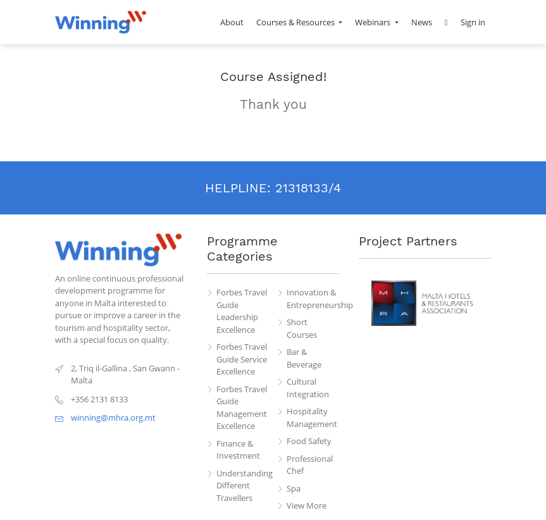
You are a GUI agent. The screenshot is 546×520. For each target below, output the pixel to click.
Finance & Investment (238, 450)
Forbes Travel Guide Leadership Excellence (241, 311)
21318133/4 (308, 187)
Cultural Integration (308, 388)
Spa (294, 488)
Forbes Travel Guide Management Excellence (241, 407)
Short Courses (302, 328)
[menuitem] (232, 22)
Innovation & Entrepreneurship (313, 299)
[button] (446, 22)
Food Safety (309, 441)
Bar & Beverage (304, 358)
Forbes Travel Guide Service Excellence (241, 359)
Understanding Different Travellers (243, 485)
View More (306, 505)
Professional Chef (310, 465)
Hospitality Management (312, 417)
